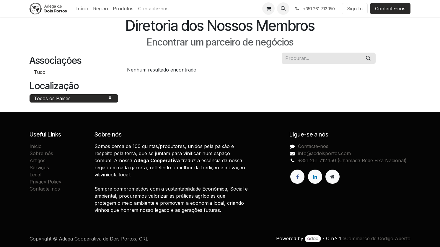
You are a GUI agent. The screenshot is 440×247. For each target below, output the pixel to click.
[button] (283, 8)
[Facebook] (297, 177)
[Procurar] (368, 58)
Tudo (39, 72)
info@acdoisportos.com (324, 153)
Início (36, 146)
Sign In (355, 9)
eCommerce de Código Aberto (376, 238)
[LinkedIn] (315, 177)
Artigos (37, 160)
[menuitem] (82, 8)
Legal (35, 175)
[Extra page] (332, 177)
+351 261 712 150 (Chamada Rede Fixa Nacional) (352, 160)
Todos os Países (74, 98)
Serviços (39, 167)
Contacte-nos (390, 9)
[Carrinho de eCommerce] (268, 8)
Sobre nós (41, 153)
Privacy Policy (45, 182)
